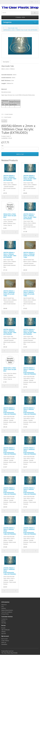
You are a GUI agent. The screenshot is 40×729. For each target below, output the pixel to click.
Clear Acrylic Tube (13, 28)
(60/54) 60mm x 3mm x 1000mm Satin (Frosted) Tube (29, 254)
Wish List (3, 642)
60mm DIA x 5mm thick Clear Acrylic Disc (9, 215)
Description (6, 62)
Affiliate (3, 631)
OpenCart (10, 651)
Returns (3, 621)
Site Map (3, 623)
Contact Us (4, 619)
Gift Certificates (5, 630)
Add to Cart (20, 154)
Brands (3, 628)
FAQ (2, 606)
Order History (5, 640)
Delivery (3, 608)
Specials (3, 633)
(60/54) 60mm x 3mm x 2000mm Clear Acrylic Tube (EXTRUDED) (9, 178)
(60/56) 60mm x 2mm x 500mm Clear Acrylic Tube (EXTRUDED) (29, 331)
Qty (2, 145)
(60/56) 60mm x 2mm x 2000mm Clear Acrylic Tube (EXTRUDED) (9, 331)
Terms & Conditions (6, 612)
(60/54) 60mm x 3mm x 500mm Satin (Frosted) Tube (29, 293)
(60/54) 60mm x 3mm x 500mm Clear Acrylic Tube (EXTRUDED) (9, 254)
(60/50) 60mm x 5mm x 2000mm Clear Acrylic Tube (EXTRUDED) (29, 178)
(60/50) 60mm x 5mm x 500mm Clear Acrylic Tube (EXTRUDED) (29, 216)
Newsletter (4, 644)
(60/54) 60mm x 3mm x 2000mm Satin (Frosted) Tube (9, 293)
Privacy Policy (5, 614)
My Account (4, 639)
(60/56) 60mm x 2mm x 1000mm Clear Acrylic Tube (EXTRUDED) (20, 30)
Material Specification (7, 610)
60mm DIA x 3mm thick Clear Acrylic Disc (9, 369)
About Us (3, 604)
